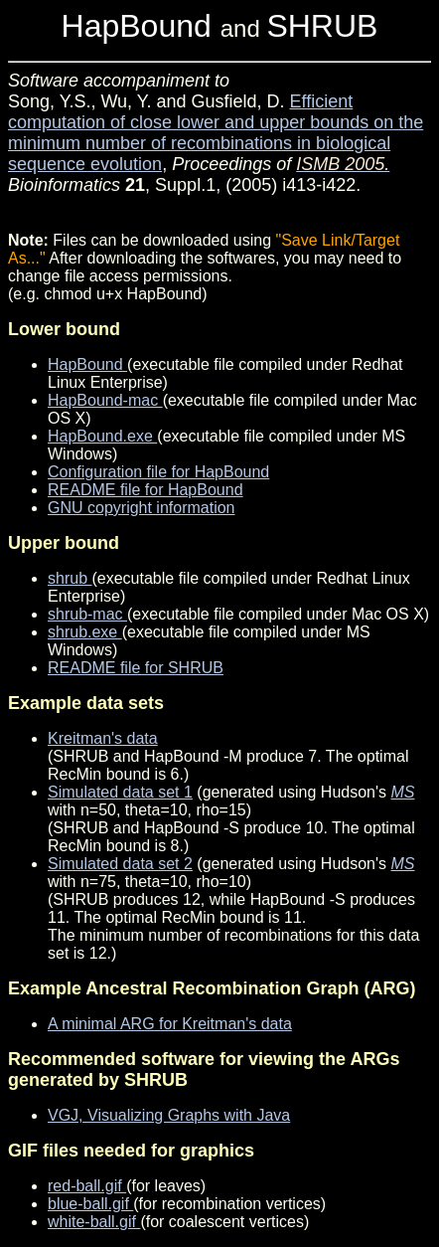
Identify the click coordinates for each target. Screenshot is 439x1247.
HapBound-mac (105, 400)
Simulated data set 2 (120, 863)
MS (403, 792)
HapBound (87, 364)
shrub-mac (87, 614)
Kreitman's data (103, 738)
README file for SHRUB (135, 667)
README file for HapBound (145, 489)
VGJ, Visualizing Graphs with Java (169, 1115)
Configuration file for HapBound (158, 471)
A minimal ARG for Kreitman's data (170, 1023)
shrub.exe (85, 632)
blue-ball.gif (90, 1203)
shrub (69, 578)
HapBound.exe (102, 436)
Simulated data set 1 (120, 792)
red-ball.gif (87, 1185)
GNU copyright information (141, 507)
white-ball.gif (94, 1221)
